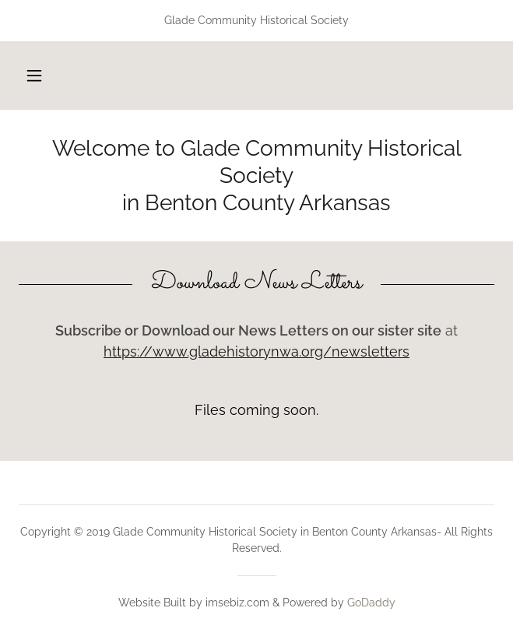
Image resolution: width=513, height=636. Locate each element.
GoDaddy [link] (371, 602)
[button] (34, 75)
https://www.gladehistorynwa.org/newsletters (256, 351)
